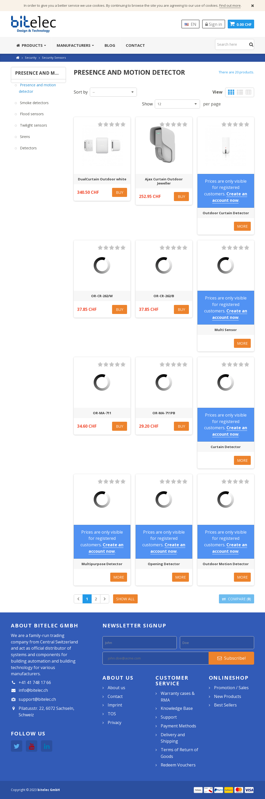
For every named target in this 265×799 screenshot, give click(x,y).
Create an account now (229, 197)
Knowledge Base (177, 708)
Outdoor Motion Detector (226, 564)
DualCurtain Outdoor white (102, 179)
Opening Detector (164, 564)
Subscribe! (231, 658)
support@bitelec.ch (37, 699)
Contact (115, 696)
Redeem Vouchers (178, 765)
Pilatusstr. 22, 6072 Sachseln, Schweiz (46, 711)
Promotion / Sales (231, 687)
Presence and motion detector (37, 91)
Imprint (115, 705)
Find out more (230, 5)
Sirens (24, 140)
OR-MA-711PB (163, 413)
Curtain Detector (226, 446)
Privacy (114, 722)
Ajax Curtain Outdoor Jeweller (164, 181)
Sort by (81, 92)
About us (116, 687)
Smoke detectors (34, 106)
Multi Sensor (226, 329)
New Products (227, 696)
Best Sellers (225, 705)
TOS (112, 714)
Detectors (28, 151)
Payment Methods (178, 726)
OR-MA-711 (102, 413)
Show (147, 104)
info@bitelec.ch (33, 690)
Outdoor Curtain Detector (226, 213)
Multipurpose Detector (102, 564)
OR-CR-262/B (163, 296)
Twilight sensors (33, 129)
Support (169, 717)
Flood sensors (31, 117)
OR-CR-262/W (102, 296)
